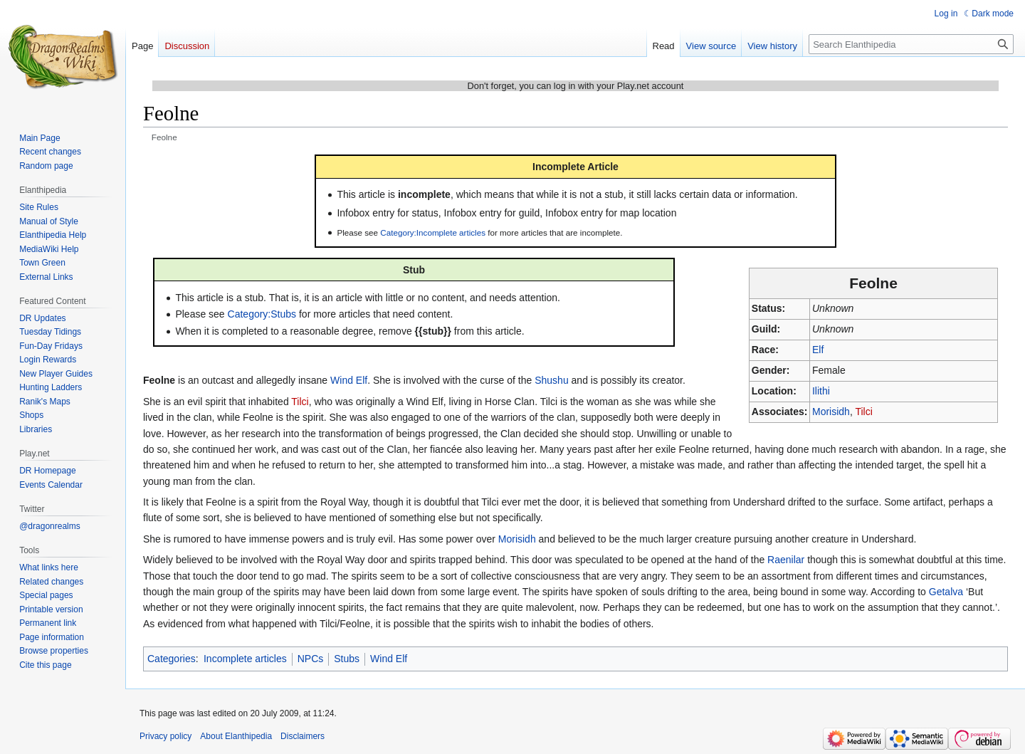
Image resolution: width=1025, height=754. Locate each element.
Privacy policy (165, 736)
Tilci (863, 411)
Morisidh (831, 411)
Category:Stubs (262, 314)
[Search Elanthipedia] (911, 44)
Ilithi (821, 391)
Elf (818, 349)
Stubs (346, 658)
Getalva (946, 591)
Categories (171, 658)
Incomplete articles (245, 658)
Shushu (551, 380)
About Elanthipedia (236, 736)
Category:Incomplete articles (432, 232)
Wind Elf (348, 380)
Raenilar (785, 559)
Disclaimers (302, 736)
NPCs (311, 658)
